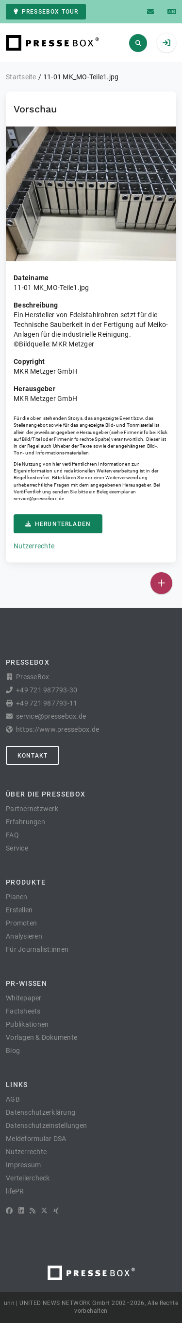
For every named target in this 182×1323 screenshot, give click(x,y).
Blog (13, 1050)
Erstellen (19, 910)
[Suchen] (138, 43)
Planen (17, 897)
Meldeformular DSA (36, 1138)
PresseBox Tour (46, 11)
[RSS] (32, 1210)
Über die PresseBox (45, 794)
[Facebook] (9, 1210)
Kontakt (32, 755)
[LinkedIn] (21, 1210)
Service (17, 848)
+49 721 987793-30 (46, 690)
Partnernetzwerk (32, 809)
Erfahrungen (25, 822)
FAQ (12, 835)
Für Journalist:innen (37, 949)
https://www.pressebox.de (57, 729)
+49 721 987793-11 (46, 703)
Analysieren (24, 936)
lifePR (15, 1191)
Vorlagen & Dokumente (41, 1037)
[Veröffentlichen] (161, 583)
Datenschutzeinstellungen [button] (46, 1125)
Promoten (21, 923)
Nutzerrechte (34, 546)
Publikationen (27, 1024)
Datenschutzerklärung (40, 1112)
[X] (44, 1210)
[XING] (56, 1210)
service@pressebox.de (39, 498)
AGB (13, 1099)
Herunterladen (58, 524)
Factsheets (23, 1011)
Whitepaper (24, 998)
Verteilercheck (28, 1178)
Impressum (23, 1165)
